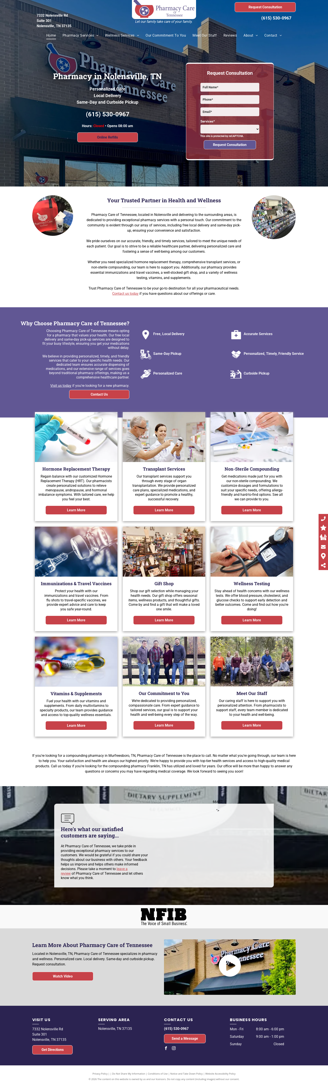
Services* (207, 121)
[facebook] (166, 1048)
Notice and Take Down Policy (186, 1073)
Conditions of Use (158, 1073)
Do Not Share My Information (128, 1073)
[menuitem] (51, 35)
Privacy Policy (100, 1073)
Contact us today (125, 293)
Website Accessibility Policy (220, 1073)
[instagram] (174, 1048)
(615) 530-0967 (276, 18)
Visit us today (60, 386)
